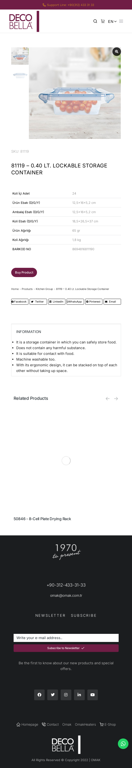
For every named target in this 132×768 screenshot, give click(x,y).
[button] (24, 272)
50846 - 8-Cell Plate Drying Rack (42, 518)
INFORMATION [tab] (28, 331)
